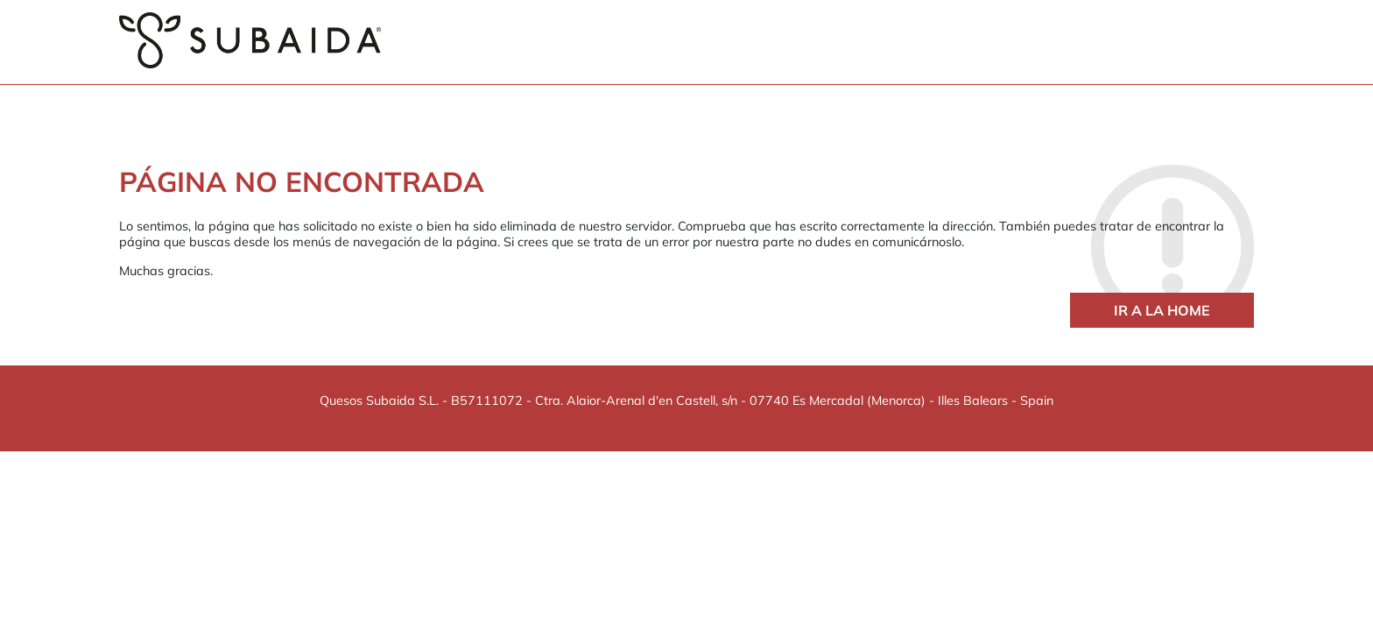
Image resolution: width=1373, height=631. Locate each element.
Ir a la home (1162, 310)
